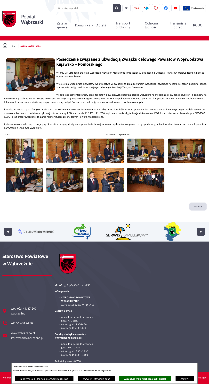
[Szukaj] (117, 8)
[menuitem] (62, 25)
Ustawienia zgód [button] (198, 377)
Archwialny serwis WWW (68, 361)
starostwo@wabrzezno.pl (27, 338)
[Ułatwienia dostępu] (126, 8)
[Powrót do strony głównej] (9, 45)
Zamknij (184, 378)
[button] (30, 90)
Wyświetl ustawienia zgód (96, 378)
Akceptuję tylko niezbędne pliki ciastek (145, 378)
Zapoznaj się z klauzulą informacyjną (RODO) (44, 378)
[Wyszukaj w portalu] (87, 8)
